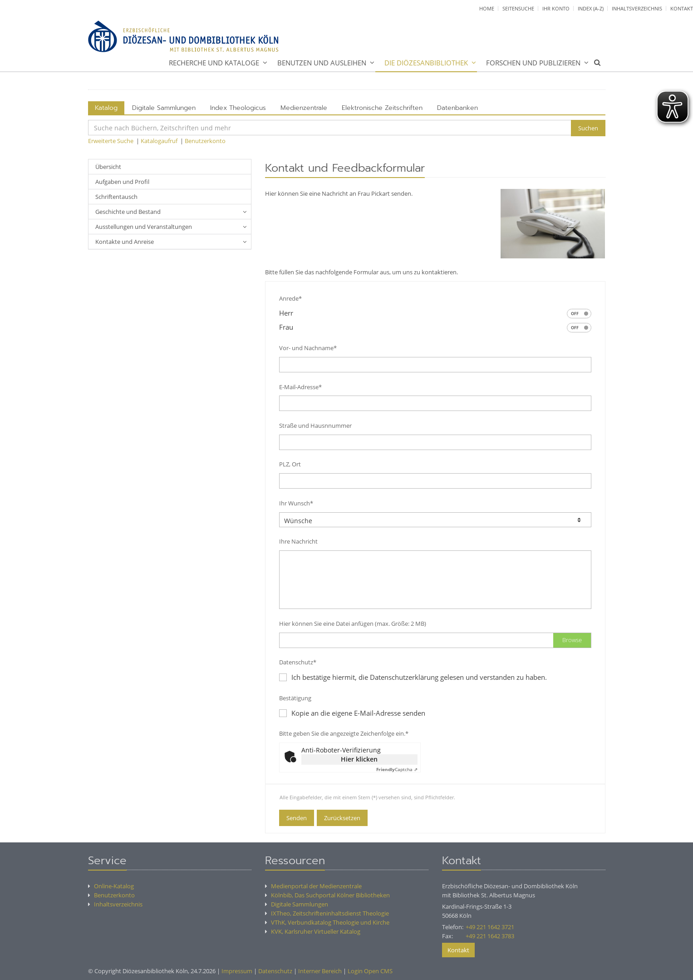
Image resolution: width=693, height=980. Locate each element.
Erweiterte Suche (110, 141)
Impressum (236, 971)
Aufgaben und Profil (122, 182)
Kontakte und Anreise (124, 242)
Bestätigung (295, 698)
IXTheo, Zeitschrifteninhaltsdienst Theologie (327, 913)
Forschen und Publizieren (533, 62)
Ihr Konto (556, 8)
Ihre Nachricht (298, 541)
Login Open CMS (370, 971)
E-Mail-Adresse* (300, 387)
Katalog (106, 108)
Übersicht (108, 167)
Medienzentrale (303, 108)
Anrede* (290, 298)
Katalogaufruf (159, 141)
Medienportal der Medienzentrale (313, 886)
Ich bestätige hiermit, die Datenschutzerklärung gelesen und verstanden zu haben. (419, 677)
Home (486, 8)
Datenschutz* (297, 662)
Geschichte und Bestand (128, 212)
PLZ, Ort (290, 464)
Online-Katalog (111, 886)
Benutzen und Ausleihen (321, 62)
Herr (435, 313)
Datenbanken (457, 108)
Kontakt (681, 8)
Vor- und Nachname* (308, 348)
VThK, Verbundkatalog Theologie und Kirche (327, 922)
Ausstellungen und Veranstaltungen (143, 227)
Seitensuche (518, 8)
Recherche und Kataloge (214, 62)
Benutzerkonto (205, 141)
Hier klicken (359, 759)
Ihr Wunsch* (296, 503)
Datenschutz (275, 971)
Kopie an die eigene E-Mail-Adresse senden (352, 713)
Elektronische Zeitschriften (382, 108)
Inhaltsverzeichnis (637, 8)
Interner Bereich (320, 971)
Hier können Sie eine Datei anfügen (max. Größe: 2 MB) (352, 623)
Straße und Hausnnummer (315, 425)
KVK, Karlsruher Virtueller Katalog (312, 931)
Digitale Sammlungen (164, 108)
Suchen (588, 128)
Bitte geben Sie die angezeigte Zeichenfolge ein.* (343, 733)
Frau (435, 327)
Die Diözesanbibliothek (426, 62)
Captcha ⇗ (397, 769)
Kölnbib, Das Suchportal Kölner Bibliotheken (327, 895)
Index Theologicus (238, 108)
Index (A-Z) (591, 8)
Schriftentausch (116, 197)
